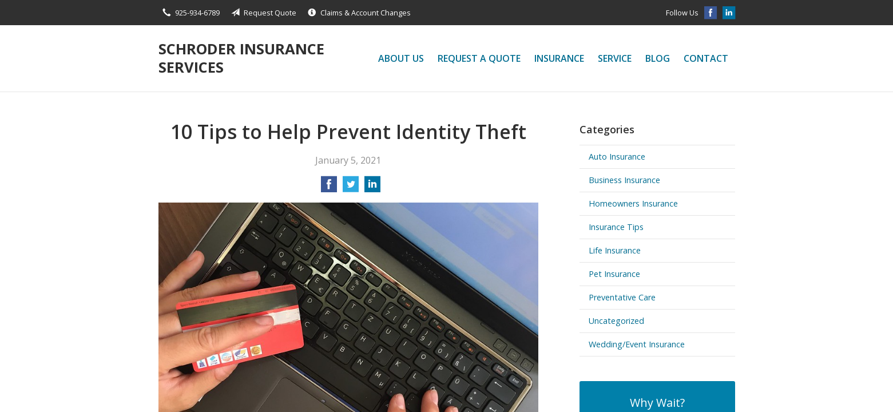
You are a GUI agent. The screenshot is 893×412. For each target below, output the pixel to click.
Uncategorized (616, 320)
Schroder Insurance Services (241, 58)
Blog (657, 58)
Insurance (559, 58)
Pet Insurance (614, 273)
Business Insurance (624, 180)
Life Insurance (615, 250)
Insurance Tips (616, 226)
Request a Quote (479, 58)
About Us (401, 58)
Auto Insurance (617, 156)
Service (615, 58)
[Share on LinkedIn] (372, 187)
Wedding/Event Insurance (637, 344)
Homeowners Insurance (633, 203)
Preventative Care (622, 297)
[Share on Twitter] (351, 187)
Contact (706, 58)
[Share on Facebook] (329, 187)
